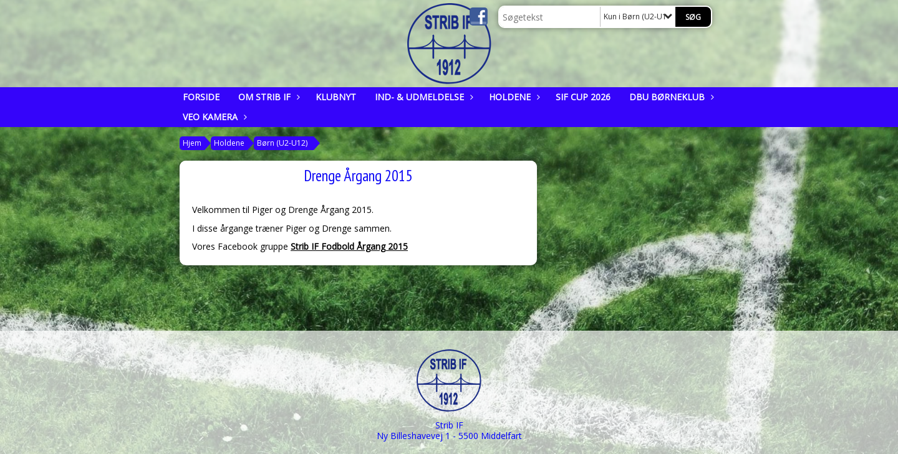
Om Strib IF (267, 97)
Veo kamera (213, 117)
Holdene (513, 97)
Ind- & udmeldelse (422, 97)
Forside (201, 97)
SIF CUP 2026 (583, 97)
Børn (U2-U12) (282, 143)
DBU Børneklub (670, 97)
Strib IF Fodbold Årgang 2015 (349, 246)
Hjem (192, 143)
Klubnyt (336, 97)
